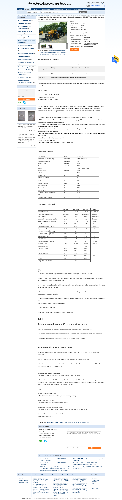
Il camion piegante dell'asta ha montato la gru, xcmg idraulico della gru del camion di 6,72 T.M (61, 479)
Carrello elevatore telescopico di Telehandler (38, 15)
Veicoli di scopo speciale (24, 67)
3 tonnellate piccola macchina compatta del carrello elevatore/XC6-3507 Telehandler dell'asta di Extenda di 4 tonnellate (53, 52)
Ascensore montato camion (25, 53)
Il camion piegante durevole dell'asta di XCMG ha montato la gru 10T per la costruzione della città (40, 480)
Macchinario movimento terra (26, 62)
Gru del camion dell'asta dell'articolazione (63, 475)
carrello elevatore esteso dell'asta (55, 422)
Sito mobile (95, 488)
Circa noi (35, 9)
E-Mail (93, 484)
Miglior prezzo (61, 54)
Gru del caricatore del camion (26, 48)
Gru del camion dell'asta (24, 20)
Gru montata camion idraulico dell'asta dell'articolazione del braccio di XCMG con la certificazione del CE (60, 485)
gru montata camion (23, 23)
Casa (20, 9)
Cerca (83, 12)
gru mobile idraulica (23, 56)
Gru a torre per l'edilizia (24, 70)
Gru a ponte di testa (23, 77)
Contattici (68, 9)
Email (103, 4)
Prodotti (27, 9)
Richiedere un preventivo (94, 4)
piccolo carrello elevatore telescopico (83, 422)
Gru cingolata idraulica (24, 59)
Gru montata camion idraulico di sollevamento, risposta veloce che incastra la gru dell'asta (80, 479)
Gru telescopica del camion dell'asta (81, 475)
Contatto (26, 99)
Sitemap (94, 486)
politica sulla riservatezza (28, 498)
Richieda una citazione (95, 481)
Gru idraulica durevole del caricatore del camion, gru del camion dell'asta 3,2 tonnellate (40, 486)
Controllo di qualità (58, 9)
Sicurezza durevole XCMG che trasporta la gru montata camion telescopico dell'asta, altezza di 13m (41, 491)
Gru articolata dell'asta (24, 45)
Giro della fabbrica (45, 9)
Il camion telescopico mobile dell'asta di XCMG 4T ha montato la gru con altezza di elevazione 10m (80, 490)
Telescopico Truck (68, 422)
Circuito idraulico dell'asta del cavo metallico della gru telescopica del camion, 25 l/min (81, 484)
